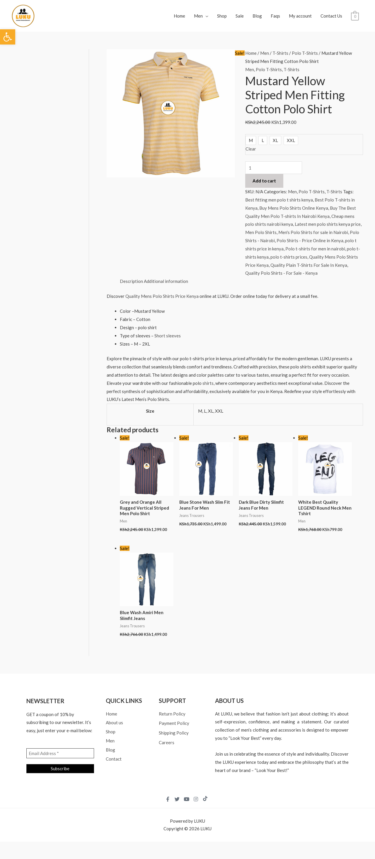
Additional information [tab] (166, 281)
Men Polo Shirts (261, 232)
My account (300, 15)
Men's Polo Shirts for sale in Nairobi (313, 232)
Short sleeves (167, 335)
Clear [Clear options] (251, 148)
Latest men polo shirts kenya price (328, 224)
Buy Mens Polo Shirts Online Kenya (293, 208)
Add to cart (264, 180)
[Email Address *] (60, 753)
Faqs (275, 15)
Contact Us (331, 15)
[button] (7, 37)
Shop (222, 15)
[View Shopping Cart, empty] (355, 15)
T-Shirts (280, 53)
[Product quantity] (273, 167)
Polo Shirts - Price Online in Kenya (310, 240)
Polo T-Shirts (305, 53)
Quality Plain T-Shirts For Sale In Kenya (308, 265)
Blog (257, 15)
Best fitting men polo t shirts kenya (279, 199)
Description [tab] (131, 281)
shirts (208, 383)
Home (179, 15)
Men (198, 15)
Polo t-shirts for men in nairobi (315, 248)
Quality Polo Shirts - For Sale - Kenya (281, 273)
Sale (240, 15)
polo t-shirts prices (288, 256)
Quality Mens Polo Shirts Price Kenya (162, 296)
